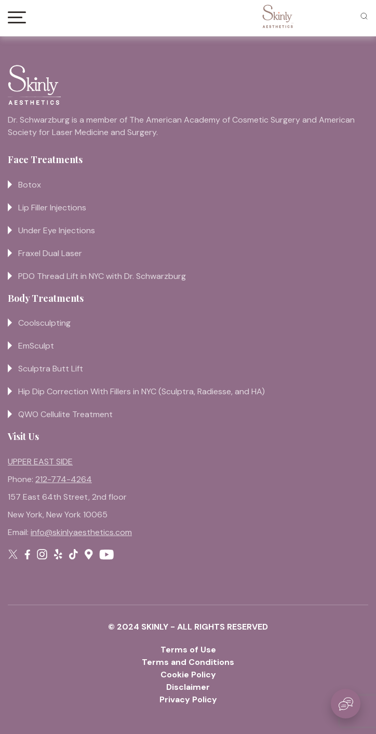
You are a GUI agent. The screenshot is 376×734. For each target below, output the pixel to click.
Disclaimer (188, 687)
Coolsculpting (44, 322)
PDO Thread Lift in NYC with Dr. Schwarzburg (102, 276)
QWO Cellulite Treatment (65, 414)
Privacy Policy (188, 699)
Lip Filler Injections (52, 207)
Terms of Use (188, 649)
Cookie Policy (188, 674)
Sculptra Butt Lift (50, 368)
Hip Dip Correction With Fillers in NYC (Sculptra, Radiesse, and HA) (141, 391)
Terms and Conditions (188, 662)
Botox (29, 184)
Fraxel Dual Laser (50, 253)
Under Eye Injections (56, 230)
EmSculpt (36, 345)
